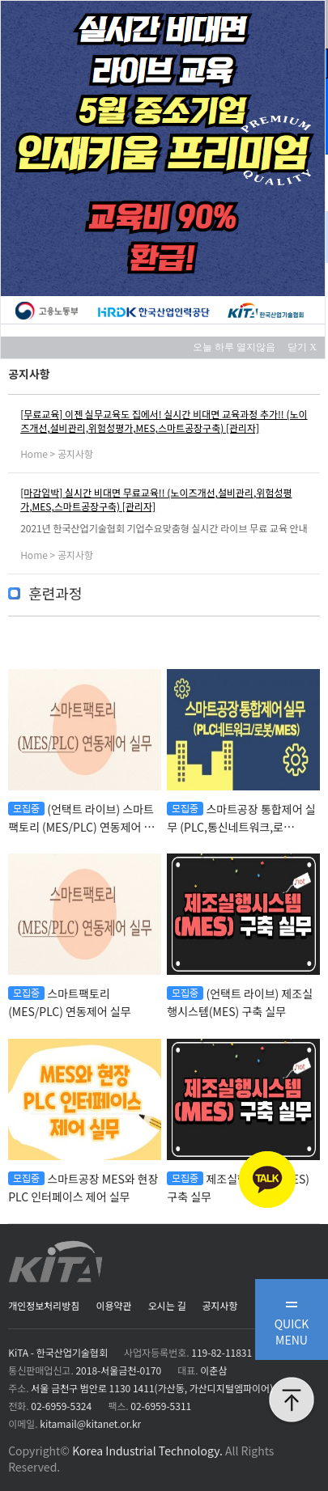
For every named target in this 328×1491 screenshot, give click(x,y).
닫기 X (302, 347)
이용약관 (113, 1305)
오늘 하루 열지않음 (239, 347)
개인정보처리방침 (43, 1305)
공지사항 (219, 1305)
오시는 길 (167, 1305)
